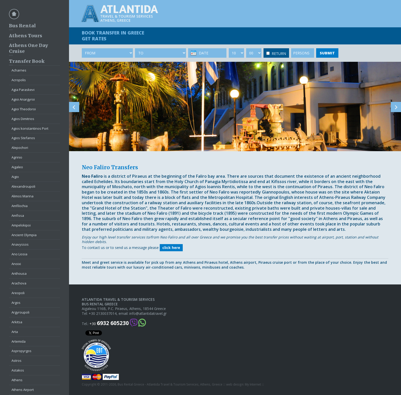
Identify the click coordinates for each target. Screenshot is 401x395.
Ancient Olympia (24, 235)
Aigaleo (17, 167)
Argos (16, 302)
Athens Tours (25, 36)
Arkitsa (17, 322)
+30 (109, 323)
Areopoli (18, 293)
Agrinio (17, 157)
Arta (15, 331)
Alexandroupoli (23, 186)
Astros (16, 360)
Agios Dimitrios (23, 118)
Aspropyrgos (21, 351)
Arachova (19, 283)
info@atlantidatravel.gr (148, 313)
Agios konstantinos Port (30, 128)
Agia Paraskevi (23, 89)
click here (171, 247)
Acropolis (19, 80)
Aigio (15, 176)
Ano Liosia (19, 254)
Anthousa (19, 273)
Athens (17, 380)
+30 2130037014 (103, 313)
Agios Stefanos (23, 138)
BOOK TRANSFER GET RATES (113, 36)
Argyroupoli (20, 312)
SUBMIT (327, 53)
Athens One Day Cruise (28, 48)
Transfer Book (26, 61)
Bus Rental (22, 26)
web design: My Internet (243, 384)
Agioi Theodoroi (24, 109)
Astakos (18, 370)
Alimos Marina (22, 196)
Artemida (19, 341)
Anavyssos (20, 244)
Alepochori (20, 147)
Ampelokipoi (21, 225)
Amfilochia (20, 206)
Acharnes (19, 70)
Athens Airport (23, 389)
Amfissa (18, 215)
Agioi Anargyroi (23, 99)
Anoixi (16, 263)
